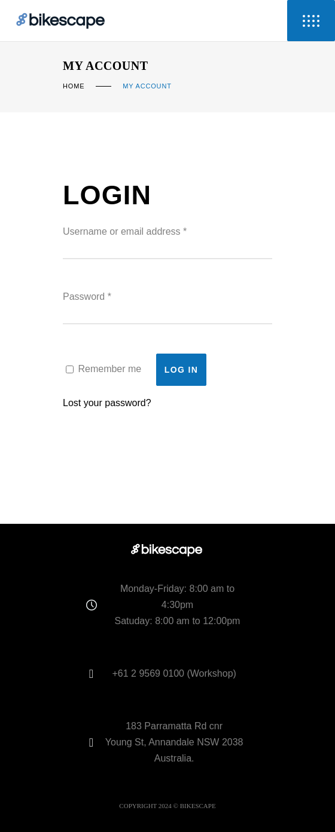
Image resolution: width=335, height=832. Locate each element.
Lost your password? (107, 403)
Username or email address (125, 231)
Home (73, 86)
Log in (182, 369)
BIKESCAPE (198, 805)
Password (87, 296)
